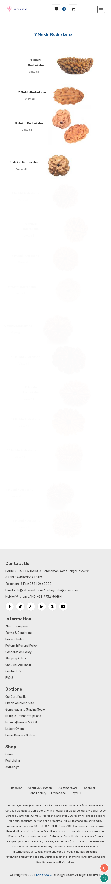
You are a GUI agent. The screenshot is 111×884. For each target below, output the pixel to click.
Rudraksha (12, 761)
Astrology (12, 767)
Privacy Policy (15, 639)
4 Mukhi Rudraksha (22, 162)
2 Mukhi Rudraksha (30, 92)
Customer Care (68, 787)
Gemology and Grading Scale (25, 709)
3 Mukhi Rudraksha (27, 123)
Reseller (16, 787)
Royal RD (76, 793)
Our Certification (16, 697)
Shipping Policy (15, 658)
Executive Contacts (40, 787)
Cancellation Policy (18, 652)
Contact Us (13, 671)
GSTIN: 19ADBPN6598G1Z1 (23, 577)
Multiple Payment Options (23, 716)
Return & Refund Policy (21, 645)
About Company (16, 626)
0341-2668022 (40, 584)
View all (32, 72)
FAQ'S (9, 678)
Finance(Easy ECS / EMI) (21, 722)
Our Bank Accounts (18, 665)
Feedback (89, 787)
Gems (9, 754)
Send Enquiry (37, 793)
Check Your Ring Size (19, 703)
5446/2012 (44, 875)
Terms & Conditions (18, 633)
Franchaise (58, 793)
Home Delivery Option (20, 735)
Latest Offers (14, 729)
